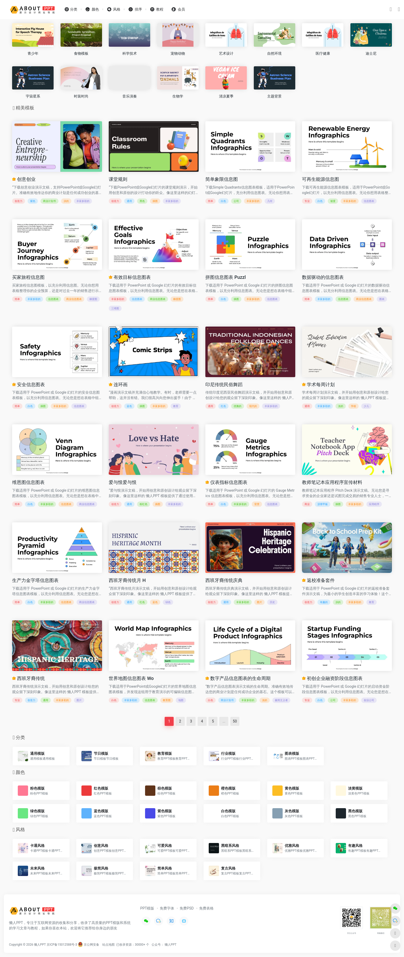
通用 (129, 201)
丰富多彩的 (83, 201)
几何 (269, 201)
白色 (223, 201)
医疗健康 (323, 53)
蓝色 (129, 406)
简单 (210, 201)
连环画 (118, 384)
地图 (180, 700)
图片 (259, 602)
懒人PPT (170, 944)
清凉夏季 (226, 96)
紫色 (32, 201)
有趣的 (324, 602)
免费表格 (206, 908)
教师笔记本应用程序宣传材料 (332, 482)
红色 (223, 406)
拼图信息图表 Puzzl (225, 277)
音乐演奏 (129, 96)
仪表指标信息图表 (226, 482)
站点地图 (108, 944)
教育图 (167, 700)
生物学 (177, 96)
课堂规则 (118, 179)
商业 (307, 504)
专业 (307, 201)
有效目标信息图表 (129, 277)
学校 (353, 406)
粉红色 (143, 504)
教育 (175, 406)
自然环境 (274, 53)
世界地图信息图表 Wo (131, 678)
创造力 (18, 201)
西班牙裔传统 (28, 678)
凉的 (66, 201)
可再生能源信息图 (320, 179)
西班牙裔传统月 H (127, 580)
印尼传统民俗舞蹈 (223, 384)
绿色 (168, 602)
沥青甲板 (322, 504)
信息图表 (369, 201)
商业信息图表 (74, 299)
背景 (256, 504)
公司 (236, 201)
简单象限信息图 (221, 179)
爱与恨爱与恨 (123, 482)
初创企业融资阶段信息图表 (332, 678)
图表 (381, 299)
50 (235, 721)
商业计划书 (49, 201)
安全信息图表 (28, 384)
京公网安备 (88, 944)
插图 (155, 201)
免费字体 (167, 908)
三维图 (115, 308)
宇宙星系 (33, 96)
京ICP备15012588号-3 (62, 944)
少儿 (366, 406)
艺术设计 (226, 53)
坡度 (332, 201)
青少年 (33, 53)
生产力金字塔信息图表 (35, 580)
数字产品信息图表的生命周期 (237, 678)
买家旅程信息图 (28, 277)
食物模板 (81, 53)
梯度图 (93, 299)
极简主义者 (281, 700)
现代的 (253, 406)
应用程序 (374, 504)
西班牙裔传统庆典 (223, 580)
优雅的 (237, 406)
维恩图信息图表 (28, 482)
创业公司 (369, 700)
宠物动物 (178, 53)
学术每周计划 (318, 384)
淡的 (340, 406)
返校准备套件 (318, 580)
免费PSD (186, 908)
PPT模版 (147, 908)
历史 (272, 602)
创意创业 (23, 179)
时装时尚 (81, 96)
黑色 (142, 201)
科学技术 (129, 53)
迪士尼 (371, 53)
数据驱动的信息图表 (323, 277)
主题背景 (274, 96)
